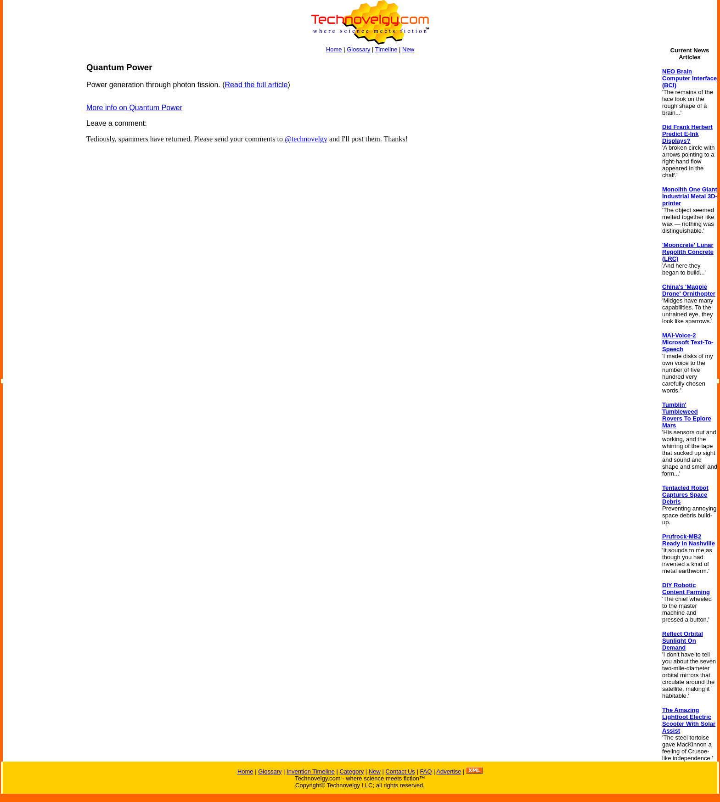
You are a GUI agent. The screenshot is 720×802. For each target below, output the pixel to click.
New (408, 49)
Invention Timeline (311, 771)
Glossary (358, 49)
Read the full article (256, 85)
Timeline (386, 49)
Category (351, 771)
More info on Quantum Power (134, 108)
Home (334, 49)
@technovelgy (306, 139)
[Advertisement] (39, 200)
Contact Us (400, 771)
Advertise (448, 771)
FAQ (426, 771)
